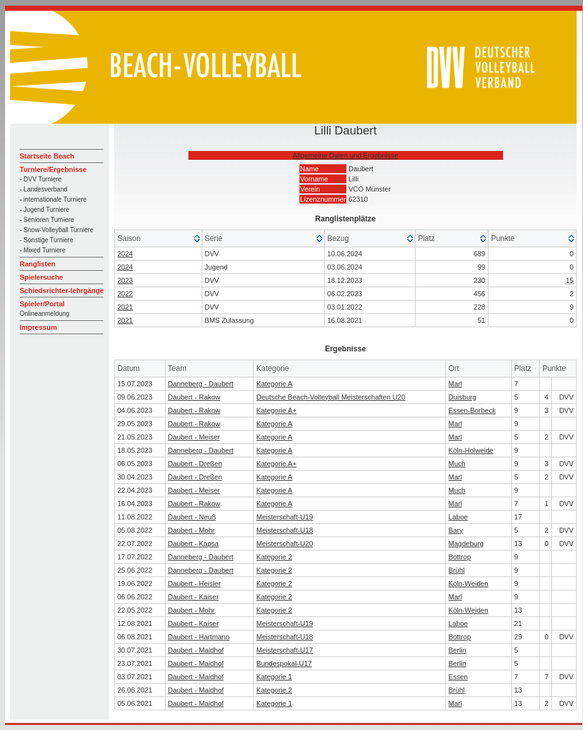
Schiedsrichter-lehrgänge (62, 290)
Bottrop (460, 557)
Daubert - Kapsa (193, 543)
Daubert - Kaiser (193, 597)
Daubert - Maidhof (196, 650)
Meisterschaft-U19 (284, 517)
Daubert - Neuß (192, 517)
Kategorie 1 (274, 677)
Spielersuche (41, 277)
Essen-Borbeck (472, 410)
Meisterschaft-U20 (284, 543)
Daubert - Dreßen (195, 463)
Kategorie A (274, 384)
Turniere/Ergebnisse (53, 169)
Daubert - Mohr (191, 530)
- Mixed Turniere (42, 250)
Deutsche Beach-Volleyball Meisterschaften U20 (330, 397)
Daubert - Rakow (194, 397)
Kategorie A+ (276, 410)
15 (569, 280)
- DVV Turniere (41, 179)
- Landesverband (43, 189)
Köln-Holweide (471, 450)
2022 (125, 293)
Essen (458, 677)
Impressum (38, 327)
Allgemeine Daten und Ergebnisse (345, 155)
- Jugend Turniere (44, 209)
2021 (125, 307)
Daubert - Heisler (194, 583)
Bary (456, 530)
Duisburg (462, 397)
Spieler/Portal (42, 304)
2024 (125, 253)
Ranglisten (37, 264)
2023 (125, 280)
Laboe (458, 517)
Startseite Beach (47, 156)
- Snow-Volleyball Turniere (56, 229)
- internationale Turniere (53, 199)
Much (457, 463)
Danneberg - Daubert (200, 384)
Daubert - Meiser (194, 437)
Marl (455, 384)
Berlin (457, 650)
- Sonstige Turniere (47, 240)
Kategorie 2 (274, 557)
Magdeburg (466, 543)
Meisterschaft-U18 (284, 530)
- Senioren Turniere (47, 219)
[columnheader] (158, 238)
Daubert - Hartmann (199, 637)
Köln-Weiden (468, 583)
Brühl (457, 570)
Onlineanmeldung (44, 313)
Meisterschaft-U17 (284, 650)
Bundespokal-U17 (283, 663)
